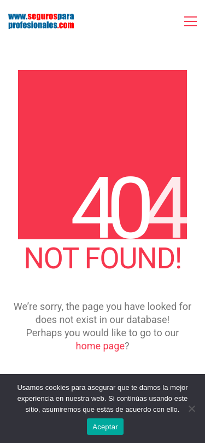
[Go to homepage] (41, 21)
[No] (191, 408)
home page (100, 346)
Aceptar (105, 427)
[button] (190, 21)
